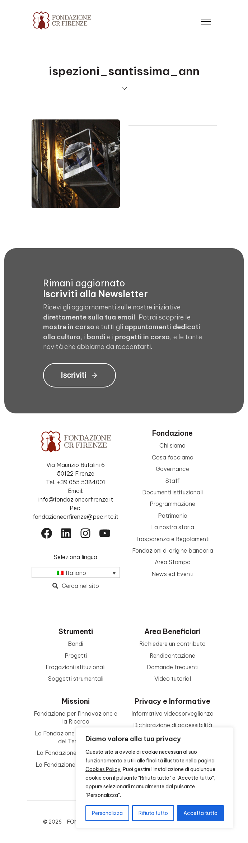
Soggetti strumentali (75, 678)
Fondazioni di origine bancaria (172, 550)
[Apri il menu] (206, 20)
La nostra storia (172, 527)
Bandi (75, 643)
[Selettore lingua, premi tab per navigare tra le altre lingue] (76, 572)
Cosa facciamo (172, 457)
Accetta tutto (200, 813)
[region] (155, 778)
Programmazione (172, 503)
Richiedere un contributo (172, 643)
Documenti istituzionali (172, 492)
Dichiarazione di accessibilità (172, 725)
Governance (172, 468)
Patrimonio (172, 515)
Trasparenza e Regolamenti (172, 539)
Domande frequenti (172, 667)
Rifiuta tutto (153, 813)
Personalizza (107, 813)
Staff (172, 480)
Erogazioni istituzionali (76, 667)
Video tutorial (172, 678)
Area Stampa (173, 562)
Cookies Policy (103, 769)
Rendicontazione (172, 655)
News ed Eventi (172, 573)
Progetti (76, 655)
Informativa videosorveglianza (172, 713)
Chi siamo (172, 445)
